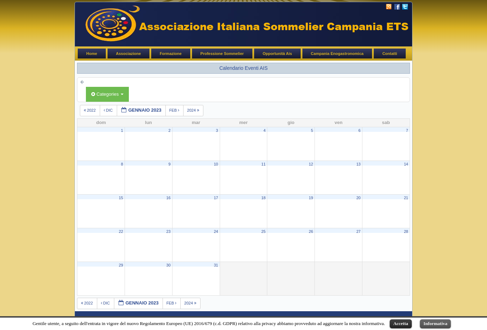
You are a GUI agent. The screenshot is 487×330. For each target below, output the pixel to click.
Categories (107, 94)
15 (121, 198)
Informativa (435, 323)
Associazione (128, 53)
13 (358, 164)
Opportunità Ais (277, 53)
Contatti (389, 53)
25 (263, 231)
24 (216, 231)
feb (175, 110)
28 (406, 231)
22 (121, 231)
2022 (90, 110)
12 (311, 164)
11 (263, 164)
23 (168, 231)
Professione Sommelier (222, 53)
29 (121, 265)
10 (216, 164)
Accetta (400, 323)
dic (109, 110)
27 (358, 231)
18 (263, 198)
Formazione (171, 53)
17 (216, 198)
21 (406, 198)
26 (311, 231)
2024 (193, 110)
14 (406, 164)
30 (168, 265)
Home (91, 53)
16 (168, 198)
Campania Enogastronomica (337, 53)
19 (311, 198)
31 (216, 265)
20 (358, 198)
